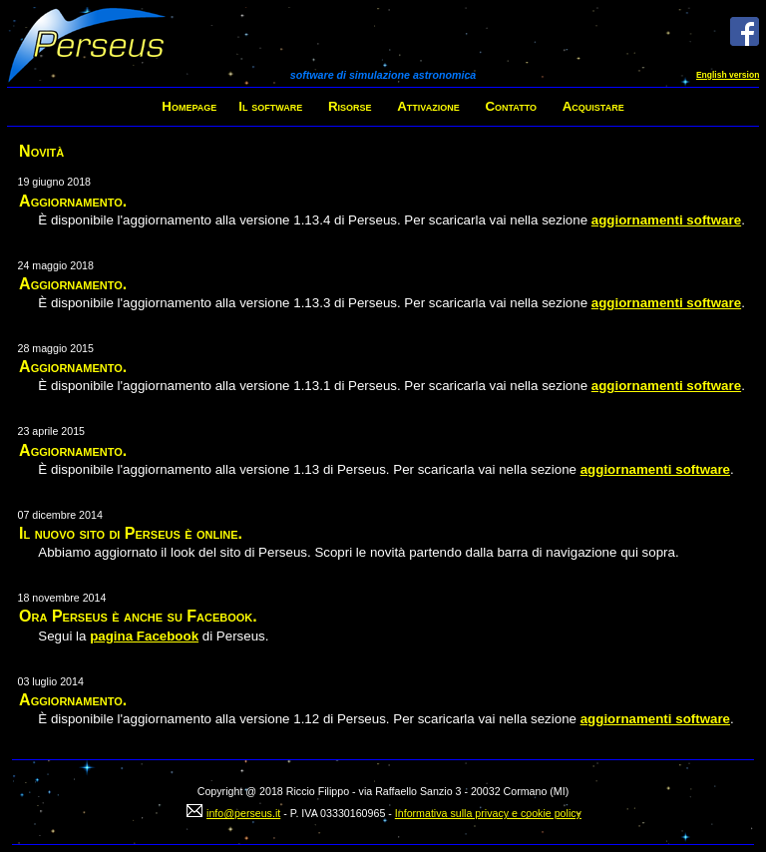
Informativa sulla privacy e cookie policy (488, 813)
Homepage (189, 106)
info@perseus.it (243, 813)
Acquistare (593, 106)
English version (727, 75)
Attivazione (428, 106)
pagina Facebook (144, 636)
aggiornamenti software (666, 220)
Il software (270, 106)
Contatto (511, 106)
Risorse (350, 106)
